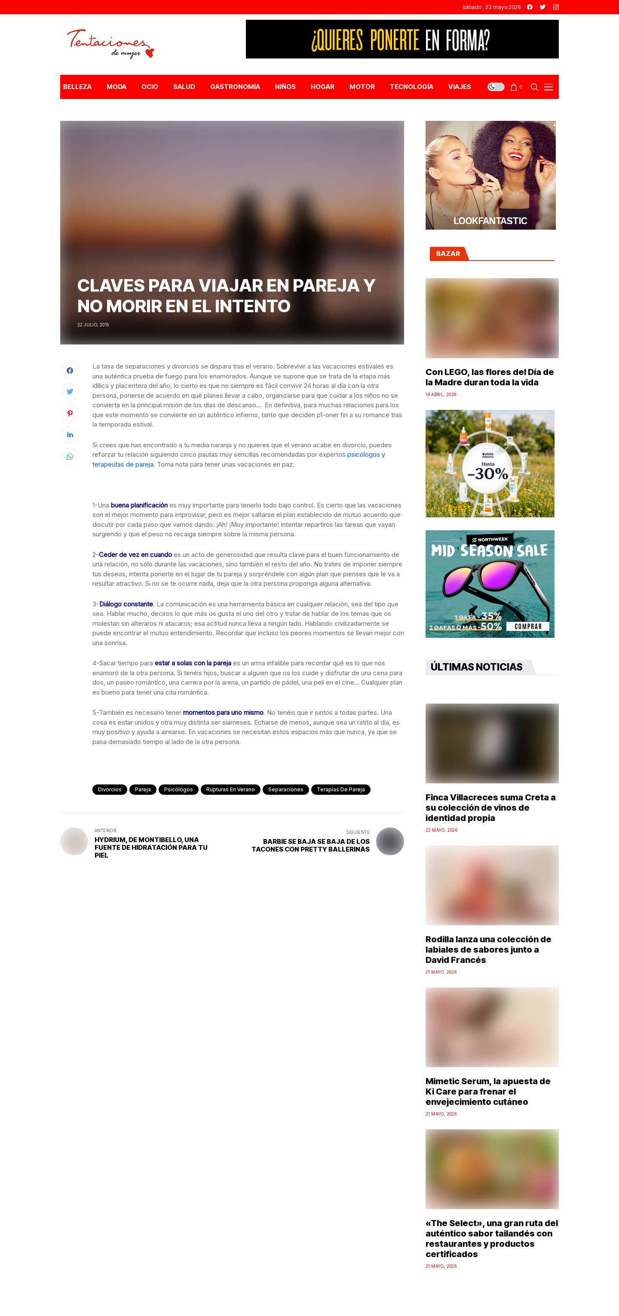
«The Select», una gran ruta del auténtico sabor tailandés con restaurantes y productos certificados (492, 1238)
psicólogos (178, 789)
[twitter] (543, 7)
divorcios (110, 789)
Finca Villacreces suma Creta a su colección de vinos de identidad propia (491, 807)
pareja (143, 789)
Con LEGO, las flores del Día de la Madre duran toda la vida (490, 377)
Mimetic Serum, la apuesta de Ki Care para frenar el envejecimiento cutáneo (488, 1091)
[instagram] (556, 7)
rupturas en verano (230, 789)
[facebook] (530, 7)
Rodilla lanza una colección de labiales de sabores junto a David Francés (489, 949)
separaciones (285, 789)
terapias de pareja (341, 789)
